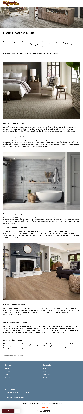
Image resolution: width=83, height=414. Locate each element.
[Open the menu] (80, 3)
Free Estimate (8, 410)
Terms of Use (58, 403)
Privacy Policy (50, 403)
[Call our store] (17, 411)
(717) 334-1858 (11, 395)
